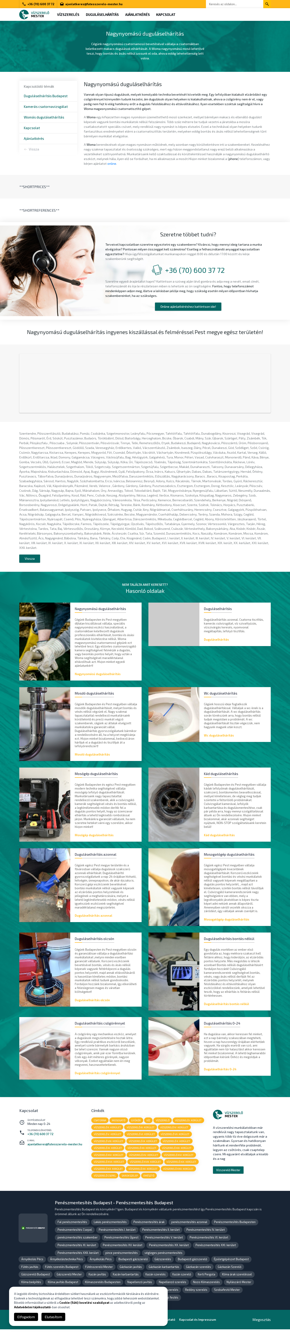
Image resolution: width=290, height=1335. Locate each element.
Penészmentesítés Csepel (75, 1235)
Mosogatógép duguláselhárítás (226, 923)
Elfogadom (26, 1317)
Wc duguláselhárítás (219, 739)
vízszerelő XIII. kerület (177, 1153)
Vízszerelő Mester (228, 1175)
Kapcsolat (166, 14)
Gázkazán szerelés (198, 1272)
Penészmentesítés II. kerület (161, 1235)
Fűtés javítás (29, 1272)
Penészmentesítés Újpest (121, 1243)
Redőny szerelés (196, 1295)
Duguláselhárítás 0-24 (220, 1074)
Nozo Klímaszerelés (206, 1288)
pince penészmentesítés (121, 1258)
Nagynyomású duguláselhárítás (98, 677)
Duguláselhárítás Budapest (46, 96)
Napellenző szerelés (172, 1288)
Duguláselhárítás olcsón (92, 1004)
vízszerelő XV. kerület (143, 1160)
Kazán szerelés (155, 1280)
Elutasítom (53, 1317)
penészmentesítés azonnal (189, 1227)
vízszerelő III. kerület (141, 1132)
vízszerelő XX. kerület (108, 1174)
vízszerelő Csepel (105, 1181)
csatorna (100, 1125)
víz (149, 1125)
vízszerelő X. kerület (177, 1146)
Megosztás (261, 1325)
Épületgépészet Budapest (231, 1265)
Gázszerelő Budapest (35, 1280)
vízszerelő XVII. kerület (109, 1167)
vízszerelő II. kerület (107, 1132)
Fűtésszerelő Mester (99, 1272)
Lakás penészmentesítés (110, 1227)
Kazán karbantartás (126, 1280)
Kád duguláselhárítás (219, 839)
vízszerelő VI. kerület (141, 1139)
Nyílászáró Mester (239, 1288)
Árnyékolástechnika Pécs (66, 1265)
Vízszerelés (68, 14)
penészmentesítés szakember (78, 1243)
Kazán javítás (97, 1280)
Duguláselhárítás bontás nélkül (226, 1008)
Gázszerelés (163, 1265)
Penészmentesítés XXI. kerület (216, 1251)
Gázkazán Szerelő (229, 1272)
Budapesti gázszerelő (133, 1265)
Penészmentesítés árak (148, 1227)
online (111, 163)
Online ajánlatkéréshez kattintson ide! (188, 306)
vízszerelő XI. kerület (108, 1153)
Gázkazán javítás (131, 1272)
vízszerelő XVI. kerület (179, 1160)
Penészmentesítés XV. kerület (122, 1251)
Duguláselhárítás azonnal (93, 920)
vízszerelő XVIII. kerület (145, 1167)
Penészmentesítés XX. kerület (169, 1251)
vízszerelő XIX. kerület (182, 1167)
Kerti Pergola (206, 1280)
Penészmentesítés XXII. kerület (78, 1258)
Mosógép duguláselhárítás (94, 839)
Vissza (34, 149)
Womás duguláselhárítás (44, 117)
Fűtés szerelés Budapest (61, 1272)
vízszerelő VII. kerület (175, 1139)
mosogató (119, 1125)
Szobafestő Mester (227, 1295)
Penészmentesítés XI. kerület (77, 1251)
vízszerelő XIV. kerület (108, 1160)
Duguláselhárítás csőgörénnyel (97, 1077)
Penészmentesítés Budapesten (235, 1227)
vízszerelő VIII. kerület (108, 1146)
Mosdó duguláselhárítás (92, 758)
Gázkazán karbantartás (164, 1272)
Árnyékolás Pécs (32, 1265)
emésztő (149, 1181)
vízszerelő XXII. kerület (179, 1174)
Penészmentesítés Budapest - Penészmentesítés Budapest (114, 1208)
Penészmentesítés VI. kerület (209, 1243)
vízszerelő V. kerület (107, 1139)
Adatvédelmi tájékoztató (32, 1307)
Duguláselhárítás (102, 14)
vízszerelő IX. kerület (143, 1146)
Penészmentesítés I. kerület (117, 1235)
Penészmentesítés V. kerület (164, 1243)
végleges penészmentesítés (163, 1258)
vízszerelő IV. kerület (175, 1132)
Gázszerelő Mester (69, 1280)
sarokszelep (130, 1181)
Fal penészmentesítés (72, 1227)
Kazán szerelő (181, 1280)
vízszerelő (163, 1125)
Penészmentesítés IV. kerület (205, 1235)
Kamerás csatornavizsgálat (46, 106)
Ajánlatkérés (138, 14)
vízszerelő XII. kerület (142, 1153)
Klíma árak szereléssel (237, 1280)
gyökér (136, 1125)
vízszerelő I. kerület (189, 1125)
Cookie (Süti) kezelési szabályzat (84, 1302)
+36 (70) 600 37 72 (38, 4)
